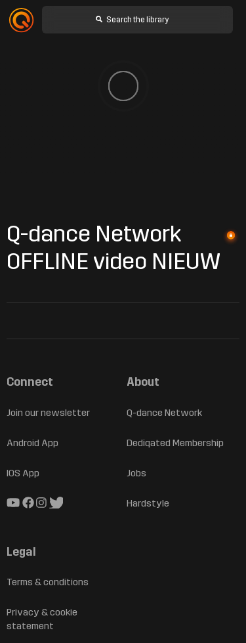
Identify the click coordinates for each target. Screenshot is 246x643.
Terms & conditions (48, 582)
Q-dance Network (164, 413)
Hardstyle (148, 503)
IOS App (23, 473)
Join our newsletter (48, 413)
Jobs (136, 473)
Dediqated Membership (175, 443)
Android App (32, 443)
